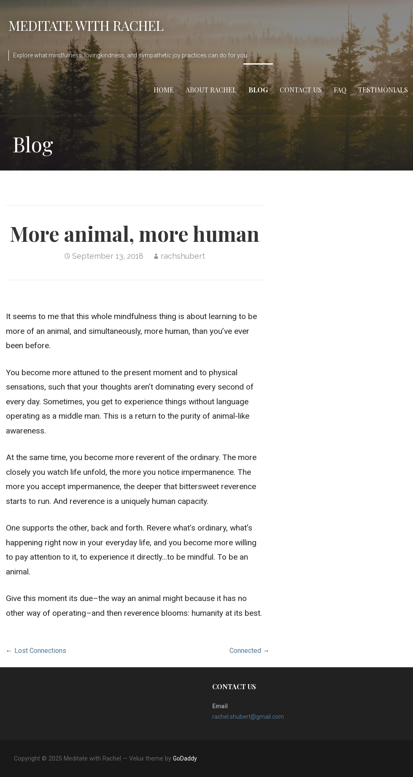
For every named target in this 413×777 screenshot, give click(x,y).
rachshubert (183, 256)
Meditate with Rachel (85, 25)
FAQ (340, 89)
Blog (258, 89)
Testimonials (383, 89)
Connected (245, 651)
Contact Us (301, 89)
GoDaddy (185, 758)
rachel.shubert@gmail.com (248, 716)
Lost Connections (40, 651)
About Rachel (211, 89)
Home (164, 89)
